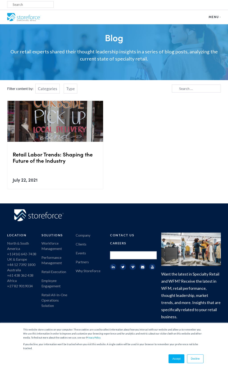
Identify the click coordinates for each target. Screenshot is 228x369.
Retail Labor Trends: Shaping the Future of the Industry (53, 157)
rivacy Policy (94, 337)
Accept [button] (176, 358)
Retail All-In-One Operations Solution (54, 300)
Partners (82, 262)
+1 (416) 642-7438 (21, 254)
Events (81, 253)
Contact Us (122, 235)
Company (83, 235)
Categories (47, 88)
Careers (118, 243)
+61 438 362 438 (20, 275)
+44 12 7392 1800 (21, 264)
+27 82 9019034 (20, 286)
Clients (81, 244)
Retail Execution (53, 272)
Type (70, 88)
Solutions (52, 235)
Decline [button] (195, 358)
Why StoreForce (88, 271)
